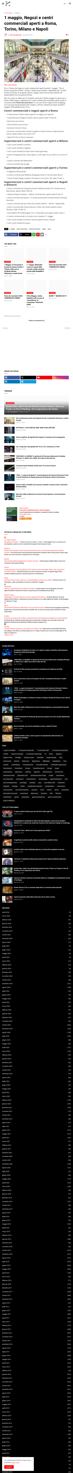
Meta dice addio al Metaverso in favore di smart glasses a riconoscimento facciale (40, 495)
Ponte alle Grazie (24, 514)
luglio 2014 (36, 1442)
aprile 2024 (36, 1002)
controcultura (7, 790)
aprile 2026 (36, 912)
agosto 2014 (36, 1438)
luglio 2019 (36, 1217)
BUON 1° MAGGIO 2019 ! (58, 296)
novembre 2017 (36, 1292)
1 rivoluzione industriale (26, 750)
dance (57, 790)
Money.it (7, 548)
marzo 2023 (36, 1051)
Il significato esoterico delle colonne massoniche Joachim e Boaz (36, 840)
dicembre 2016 (36, 1333)
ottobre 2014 (36, 1431)
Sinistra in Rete (9, 595)
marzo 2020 (36, 1186)
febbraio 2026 (36, 920)
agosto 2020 (36, 1168)
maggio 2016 (36, 1359)
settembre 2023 (36, 1029)
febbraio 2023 (36, 1055)
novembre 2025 (36, 931)
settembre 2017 (36, 1299)
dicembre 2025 (36, 927)
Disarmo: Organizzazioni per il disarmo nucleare (19, 588)
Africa (51, 754)
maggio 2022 (36, 1089)
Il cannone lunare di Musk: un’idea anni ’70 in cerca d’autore (36, 466)
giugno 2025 (36, 950)
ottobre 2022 (36, 1070)
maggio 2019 (36, 1224)
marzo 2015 (36, 1412)
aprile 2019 (36, 1228)
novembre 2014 (36, 1427)
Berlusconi (25, 761)
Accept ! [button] (9, 1467)
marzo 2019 (36, 1232)
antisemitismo (31, 779)
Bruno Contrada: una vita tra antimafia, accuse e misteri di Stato (35, 726)
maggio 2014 (36, 1450)
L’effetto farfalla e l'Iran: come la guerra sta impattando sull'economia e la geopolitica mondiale (38, 737)
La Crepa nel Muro (10, 540)
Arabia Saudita (51, 757)
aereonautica (7, 772)
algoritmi (37, 772)
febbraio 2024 (36, 1010)
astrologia (23, 782)
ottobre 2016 (36, 1341)
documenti (65, 790)
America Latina (29, 757)
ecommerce (24, 793)
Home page (8, 13)
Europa (27, 768)
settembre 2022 (36, 1074)
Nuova (5, 328)
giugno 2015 (36, 1401)
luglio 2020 (36, 1172)
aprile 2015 (36, 1408)
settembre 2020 (36, 1164)
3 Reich (5, 754)
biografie (6, 786)
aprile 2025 (36, 957)
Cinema (5, 765)
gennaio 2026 (36, 924)
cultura (49, 790)
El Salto (6, 616)
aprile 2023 (36, 1047)
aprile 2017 (36, 1318)
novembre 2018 (36, 1247)
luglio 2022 (36, 1081)
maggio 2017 (36, 1314)
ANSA (6, 578)
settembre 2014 (36, 1434)
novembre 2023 (36, 1021)
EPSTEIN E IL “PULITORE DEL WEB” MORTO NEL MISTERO (35, 428)
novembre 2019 (36, 1202)
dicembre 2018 (36, 1243)
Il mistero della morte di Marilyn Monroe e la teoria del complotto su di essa (39, 849)
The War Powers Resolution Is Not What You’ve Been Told (23, 628)
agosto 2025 (36, 942)
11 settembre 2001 (43, 750)
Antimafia (40, 757)
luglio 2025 (36, 946)
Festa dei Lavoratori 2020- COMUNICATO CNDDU (13, 297)
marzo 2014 (36, 1457)
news (49, 229)
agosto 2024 (36, 987)
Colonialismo (15, 765)
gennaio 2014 (36, 1465)
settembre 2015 (36, 1389)
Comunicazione (28, 765)
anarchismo (60, 775)
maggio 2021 (36, 1134)
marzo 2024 (36, 1006)
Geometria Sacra (38, 768)
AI (45, 754)
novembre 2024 (36, 976)
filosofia (58, 793)
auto (39, 782)
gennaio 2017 (36, 1329)
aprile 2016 (36, 1363)
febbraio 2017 (36, 1325)
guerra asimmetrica (38, 797)
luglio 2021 (36, 1126)
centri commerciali (22, 229)
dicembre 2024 (36, 972)
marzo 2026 (36, 916)
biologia (14, 786)
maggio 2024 (36, 999)
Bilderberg (46, 761)
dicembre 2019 (36, 1198)
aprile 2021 (36, 1138)
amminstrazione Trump (38, 775)
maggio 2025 (36, 954)
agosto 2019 (36, 1213)
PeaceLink (7, 586)
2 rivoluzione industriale (60, 750)
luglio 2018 (36, 1262)
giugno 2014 (36, 1446)
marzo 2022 (36, 1096)
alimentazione (47, 772)
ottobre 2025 (36, 935)
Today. (28, 107)
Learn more (15, 1462)
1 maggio (16, 13)
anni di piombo (8, 779)
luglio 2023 (36, 1036)
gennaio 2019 (36, 1239)
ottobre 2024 (36, 980)
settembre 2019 (36, 1209)
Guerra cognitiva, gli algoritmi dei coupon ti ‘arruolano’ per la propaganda (40, 437)
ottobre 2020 (36, 1160)
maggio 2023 (36, 1044)
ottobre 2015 (36, 1386)
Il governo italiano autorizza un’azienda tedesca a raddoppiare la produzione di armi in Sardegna (42, 879)
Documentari (7, 768)
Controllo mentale (42, 765)
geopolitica (25, 797)
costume (34, 790)
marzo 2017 (36, 1322)
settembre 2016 (36, 1344)
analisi (51, 775)
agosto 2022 (36, 1078)
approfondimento (56, 779)
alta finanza (59, 772)
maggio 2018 (36, 1269)
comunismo (61, 786)
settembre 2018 (36, 1254)
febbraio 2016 (36, 1371)
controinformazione (21, 790)
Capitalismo (56, 761)
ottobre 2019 (36, 1205)
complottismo (49, 786)
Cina (64, 761)
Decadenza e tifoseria (11, 542)
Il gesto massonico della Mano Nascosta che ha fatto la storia (34, 897)
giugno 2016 (36, 1356)
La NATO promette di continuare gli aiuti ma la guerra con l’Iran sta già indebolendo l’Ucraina (42, 718)
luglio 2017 (36, 1307)
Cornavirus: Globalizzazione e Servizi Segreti (34, 510)
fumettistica (7, 797)
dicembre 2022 (36, 1063)
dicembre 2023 (36, 1018)
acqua (57, 768)
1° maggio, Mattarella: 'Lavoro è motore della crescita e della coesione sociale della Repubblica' (35, 268)
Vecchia (67, 328)
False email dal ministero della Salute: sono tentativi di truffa (23, 607)
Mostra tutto (9, 635)
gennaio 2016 (36, 1374)
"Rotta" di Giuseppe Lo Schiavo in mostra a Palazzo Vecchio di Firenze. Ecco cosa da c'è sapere (42, 699)
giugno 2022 (36, 1085)
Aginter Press (7, 757)
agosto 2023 (36, 1033)
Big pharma (36, 761)
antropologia (43, 779)
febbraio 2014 (36, 1461)
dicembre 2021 (36, 1108)
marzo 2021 (36, 1141)
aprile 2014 (36, 1453)
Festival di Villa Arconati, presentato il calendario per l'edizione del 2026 (38, 669)
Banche (16, 761)
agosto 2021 (36, 1123)
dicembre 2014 (36, 1423)
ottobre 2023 (36, 1025)
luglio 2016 (36, 1352)
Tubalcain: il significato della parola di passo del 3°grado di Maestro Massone (40, 859)
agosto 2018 (36, 1258)
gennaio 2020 (36, 1194)
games (16, 797)
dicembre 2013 (36, 1468)
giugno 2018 (36, 1265)
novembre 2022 (36, 1066)
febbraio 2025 (36, 965)
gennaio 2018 (36, 1284)
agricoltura (18, 772)
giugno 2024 (36, 995)
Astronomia (7, 761)
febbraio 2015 (36, 1416)
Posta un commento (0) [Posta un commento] (36, 320)
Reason (6, 559)
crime (42, 790)
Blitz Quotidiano (10, 85)
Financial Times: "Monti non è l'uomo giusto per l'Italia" (32, 830)
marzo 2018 (36, 1277)
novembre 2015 (36, 1382)
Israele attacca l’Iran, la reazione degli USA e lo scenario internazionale (38, 887)
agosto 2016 (36, 1348)
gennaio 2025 (36, 969)
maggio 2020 (36, 1179)
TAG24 (6, 567)
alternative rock (22, 775)
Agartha (58, 754)
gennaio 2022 (36, 1104)
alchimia (28, 772)
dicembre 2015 (36, 1378)
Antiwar (6, 626)
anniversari (19, 779)
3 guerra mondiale (17, 754)
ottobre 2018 (36, 1250)
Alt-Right (18, 757)
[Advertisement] (36, 349)
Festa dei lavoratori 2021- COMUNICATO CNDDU (58, 266)
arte (66, 779)
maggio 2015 (36, 1404)
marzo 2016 (36, 1367)
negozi (44, 229)
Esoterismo (18, 768)
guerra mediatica (8, 800)
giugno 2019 (36, 1220)
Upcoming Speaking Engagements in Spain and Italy (21, 561)
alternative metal (8, 775)
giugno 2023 (36, 1040)
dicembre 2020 (36, 1153)
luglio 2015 (36, 1397)
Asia (60, 757)
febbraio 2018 (36, 1280)
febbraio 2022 (36, 1100)
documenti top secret (10, 793)
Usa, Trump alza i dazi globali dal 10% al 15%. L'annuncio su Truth (37, 447)
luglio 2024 (36, 991)
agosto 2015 (36, 1393)
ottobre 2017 (36, 1295)
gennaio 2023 (36, 1059)
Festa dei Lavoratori (34, 229)
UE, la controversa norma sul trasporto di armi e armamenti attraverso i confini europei (42, 419)
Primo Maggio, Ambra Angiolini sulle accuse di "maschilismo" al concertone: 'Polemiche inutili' (35, 300)
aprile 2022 (36, 1093)
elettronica (34, 793)
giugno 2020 (36, 1175)
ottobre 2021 (36, 1115)
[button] (3, 3)
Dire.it (6, 605)
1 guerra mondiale (9, 750)
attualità (32, 782)
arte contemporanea (10, 782)
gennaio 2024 (36, 1014)
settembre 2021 (36, 1119)
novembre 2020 (36, 1156)
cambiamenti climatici (35, 786)
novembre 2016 (36, 1337)
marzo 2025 (36, 961)
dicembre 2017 (36, 1288)
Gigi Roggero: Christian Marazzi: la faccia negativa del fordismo (24, 597)
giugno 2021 (36, 1130)
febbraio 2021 (36, 1145)
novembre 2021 (36, 1111)
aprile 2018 (36, 1273)
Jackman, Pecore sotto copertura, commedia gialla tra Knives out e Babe (28, 580)
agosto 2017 (36, 1303)
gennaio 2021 (36, 1149)
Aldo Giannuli (23, 508)
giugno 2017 (36, 1311)
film (51, 793)
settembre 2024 (36, 984)
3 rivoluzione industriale (34, 754)
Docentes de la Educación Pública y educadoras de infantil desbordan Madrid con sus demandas (35, 618)
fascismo (44, 793)
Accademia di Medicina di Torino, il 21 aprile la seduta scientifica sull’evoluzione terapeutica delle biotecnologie (41, 651)
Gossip (49, 768)
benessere (61, 782)
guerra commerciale (54, 797)
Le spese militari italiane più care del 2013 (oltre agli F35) (33, 811)
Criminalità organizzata (58, 765)
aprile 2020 (36, 1183)
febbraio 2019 (36, 1235)
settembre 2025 (36, 939)
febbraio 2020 (36, 1190)
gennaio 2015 (36, 1419)
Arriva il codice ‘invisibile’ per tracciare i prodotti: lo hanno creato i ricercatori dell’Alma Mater (42, 486)
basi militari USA (49, 782)
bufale (22, 786)
